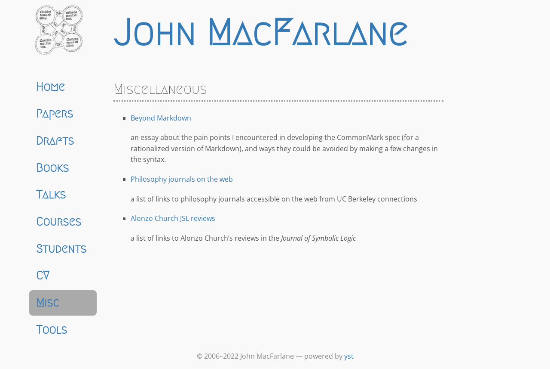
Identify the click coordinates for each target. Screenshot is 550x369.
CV (42, 276)
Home (50, 87)
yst (349, 356)
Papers (54, 114)
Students (61, 249)
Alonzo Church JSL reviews (173, 218)
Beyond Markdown (161, 118)
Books (52, 168)
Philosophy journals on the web (182, 179)
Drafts (55, 141)
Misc (47, 303)
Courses (58, 222)
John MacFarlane (260, 33)
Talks (51, 195)
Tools (51, 330)
